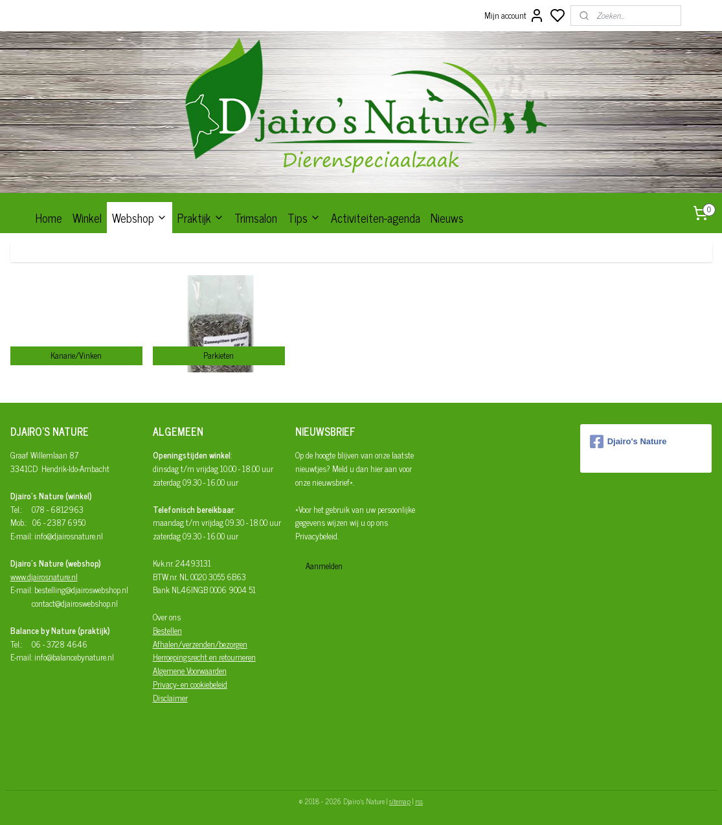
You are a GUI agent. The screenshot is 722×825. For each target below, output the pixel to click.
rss (419, 801)
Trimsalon (255, 217)
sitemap (400, 801)
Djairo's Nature (628, 441)
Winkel (87, 217)
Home (49, 217)
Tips (304, 217)
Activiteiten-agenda (375, 217)
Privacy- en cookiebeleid (190, 684)
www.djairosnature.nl (44, 576)
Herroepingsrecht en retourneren (204, 657)
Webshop (139, 217)
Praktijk (200, 217)
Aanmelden (324, 565)
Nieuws (447, 217)
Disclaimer (170, 698)
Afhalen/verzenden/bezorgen (200, 644)
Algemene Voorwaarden (190, 670)
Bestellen (167, 630)
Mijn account (514, 15)
